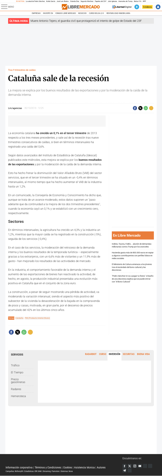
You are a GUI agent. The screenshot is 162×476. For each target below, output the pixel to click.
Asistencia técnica (84, 467)
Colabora (147, 6)
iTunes (130, 471)
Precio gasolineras (18, 381)
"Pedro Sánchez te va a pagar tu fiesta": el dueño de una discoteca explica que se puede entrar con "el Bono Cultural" (132, 279)
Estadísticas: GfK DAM (32, 471)
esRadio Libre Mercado (65, 13)
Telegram (124, 471)
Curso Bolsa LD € (96, 13)
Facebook (124, 466)
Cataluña (19, 318)
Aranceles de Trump (125, 1)
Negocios (82, 13)
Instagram (135, 466)
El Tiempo (17, 372)
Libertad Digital (64, 460)
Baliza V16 (137, 1)
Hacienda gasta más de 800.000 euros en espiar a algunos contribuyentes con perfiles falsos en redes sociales (133, 255)
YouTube (140, 466)
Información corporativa (19, 467)
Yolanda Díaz (74, 1)
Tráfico (15, 365)
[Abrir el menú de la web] (31, 6)
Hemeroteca (18, 396)
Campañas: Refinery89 (14, 471)
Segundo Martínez (87, 1)
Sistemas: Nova (67, 471)
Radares (16, 389)
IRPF (144, 1)
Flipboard (151, 466)
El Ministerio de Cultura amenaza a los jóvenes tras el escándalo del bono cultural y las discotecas (132, 267)
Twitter (130, 466)
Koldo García (50, 1)
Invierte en (48, 13)
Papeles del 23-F (100, 1)
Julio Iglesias (112, 1)
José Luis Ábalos (63, 1)
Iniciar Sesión (158, 6)
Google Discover (146, 466)
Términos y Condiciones (48, 467)
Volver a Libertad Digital (121, 6)
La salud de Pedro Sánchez (35, 1)
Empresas (36, 13)
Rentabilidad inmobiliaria (118, 13)
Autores (101, 467)
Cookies (67, 467)
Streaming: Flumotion (51, 471)
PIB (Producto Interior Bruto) (37, 318)
